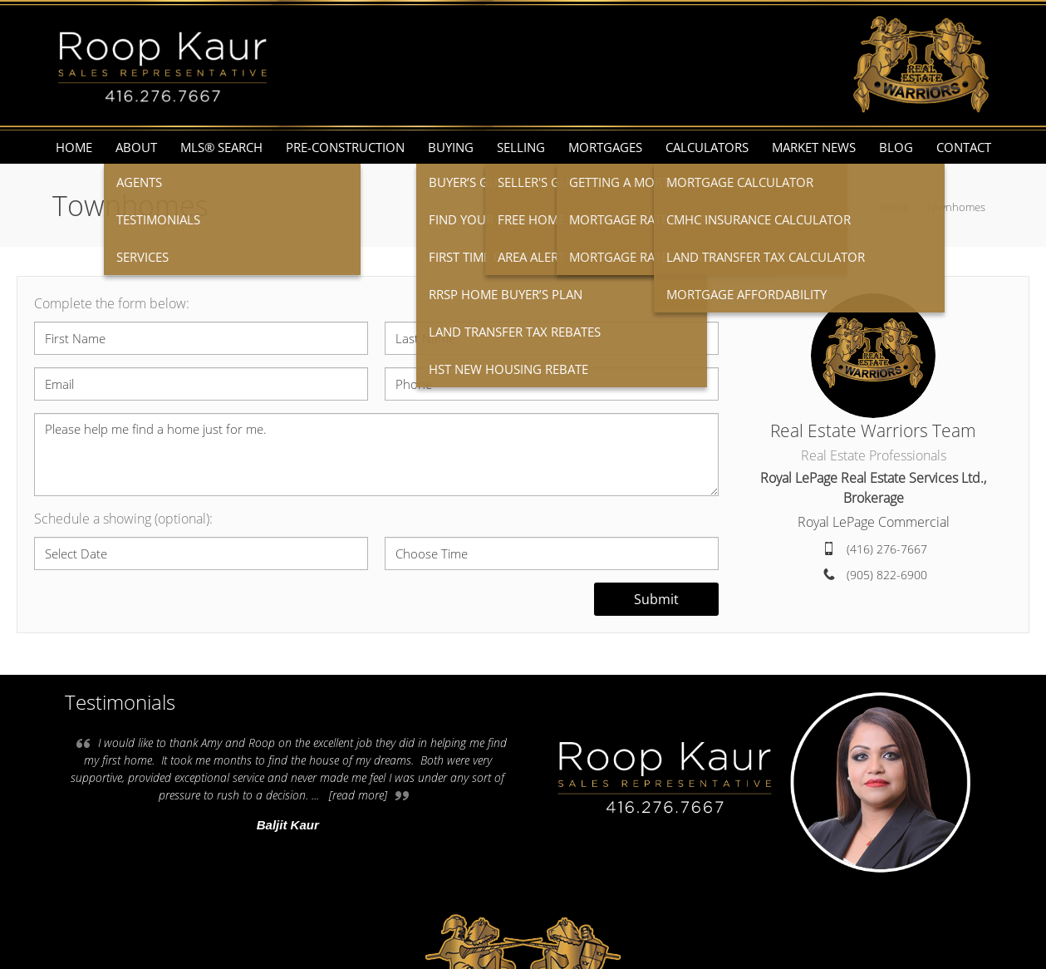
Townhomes (955, 206)
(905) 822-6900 (887, 575)
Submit (656, 599)
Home (894, 206)
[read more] (358, 795)
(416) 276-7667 (887, 549)
